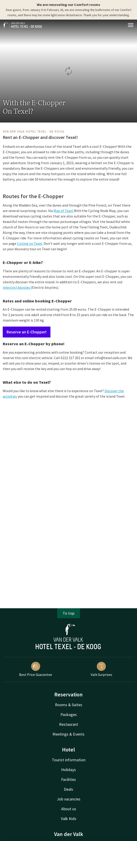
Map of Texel (63, 210)
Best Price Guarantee (35, 669)
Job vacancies (68, 799)
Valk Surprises (101, 669)
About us (68, 808)
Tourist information (68, 759)
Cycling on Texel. (30, 243)
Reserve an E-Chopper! (27, 332)
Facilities (68, 779)
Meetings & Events (68, 734)
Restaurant (68, 724)
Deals (68, 789)
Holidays (68, 769)
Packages (68, 714)
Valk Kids (68, 818)
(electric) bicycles (17, 287)
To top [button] (69, 613)
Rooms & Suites (68, 704)
